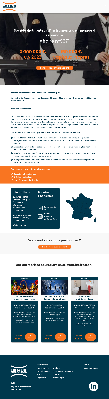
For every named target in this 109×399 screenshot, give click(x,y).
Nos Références (43, 371)
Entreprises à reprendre (63, 371)
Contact (56, 374)
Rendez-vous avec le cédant (54, 67)
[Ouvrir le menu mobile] (105, 6)
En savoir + (30, 337)
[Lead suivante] (102, 310)
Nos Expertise (43, 368)
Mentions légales (91, 368)
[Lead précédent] (6, 310)
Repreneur (41, 377)
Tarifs (39, 374)
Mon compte (58, 377)
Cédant (56, 368)
